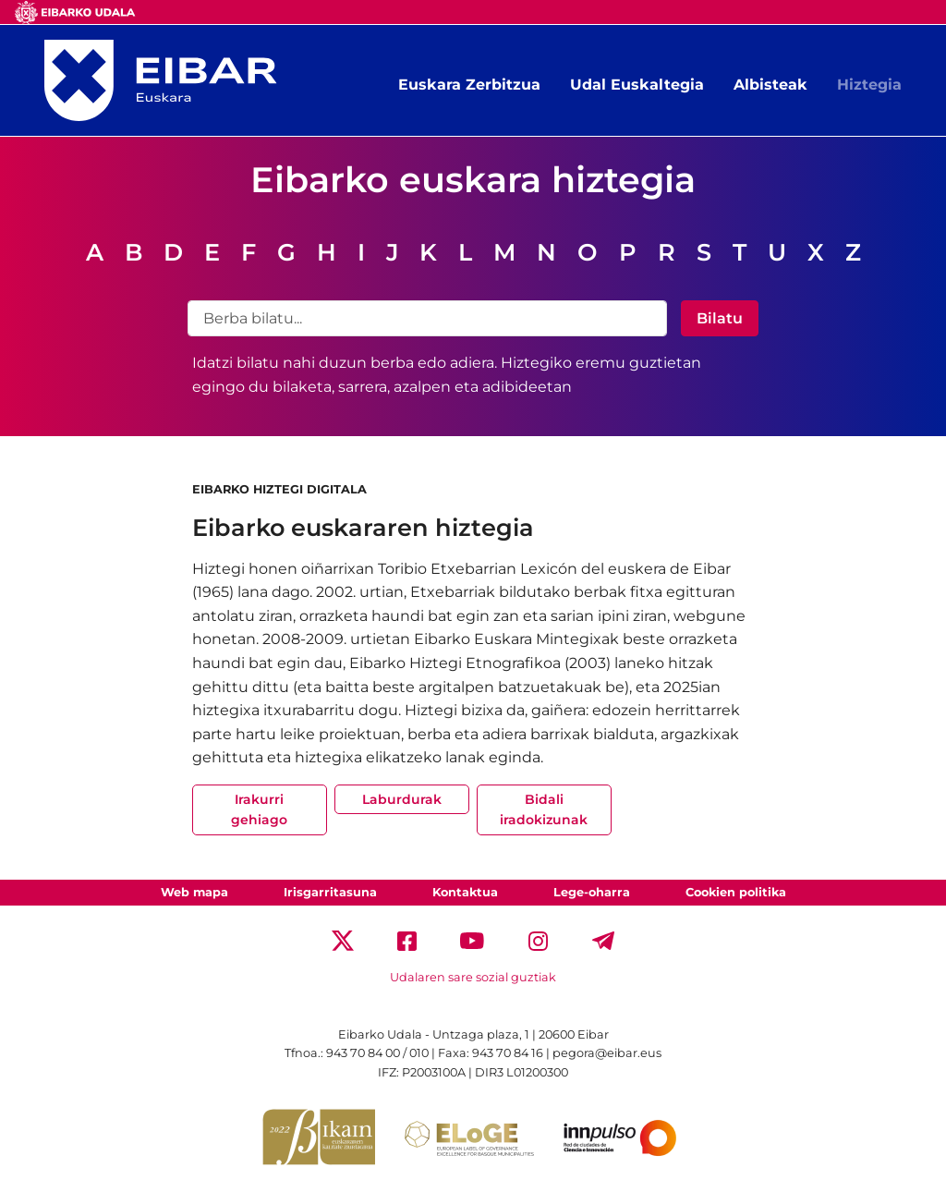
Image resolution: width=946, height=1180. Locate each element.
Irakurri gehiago (259, 809)
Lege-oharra (591, 892)
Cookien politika (735, 892)
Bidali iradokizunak (544, 809)
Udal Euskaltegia (637, 84)
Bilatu (720, 318)
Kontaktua (465, 892)
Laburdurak (402, 799)
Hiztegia (869, 84)
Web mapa (194, 892)
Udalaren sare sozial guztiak (473, 977)
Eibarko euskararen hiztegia (363, 527)
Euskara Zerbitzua (469, 84)
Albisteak (770, 84)
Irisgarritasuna (330, 892)
